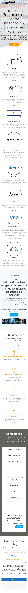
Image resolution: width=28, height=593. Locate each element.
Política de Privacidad (14, 523)
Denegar (14, 583)
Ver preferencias (14, 588)
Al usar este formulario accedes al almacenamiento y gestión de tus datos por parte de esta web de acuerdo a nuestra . (14, 518)
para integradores (13, 283)
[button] (26, 562)
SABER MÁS (13, 314)
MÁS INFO (14, 44)
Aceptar (14, 579)
